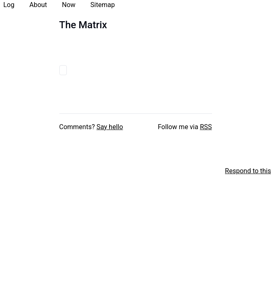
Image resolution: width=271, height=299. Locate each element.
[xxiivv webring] (4, 171)
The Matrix (83, 25)
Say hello (109, 127)
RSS (206, 127)
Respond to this (248, 171)
